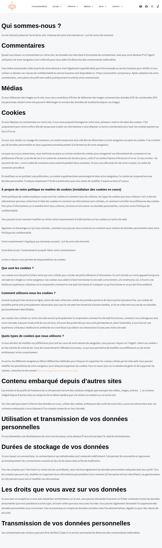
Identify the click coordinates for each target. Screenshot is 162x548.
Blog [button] (102, 6)
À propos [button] (73, 6)
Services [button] (88, 6)
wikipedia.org (44, 370)
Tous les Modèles (39, 6)
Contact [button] (117, 6)
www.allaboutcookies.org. (66, 370)
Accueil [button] (57, 6)
